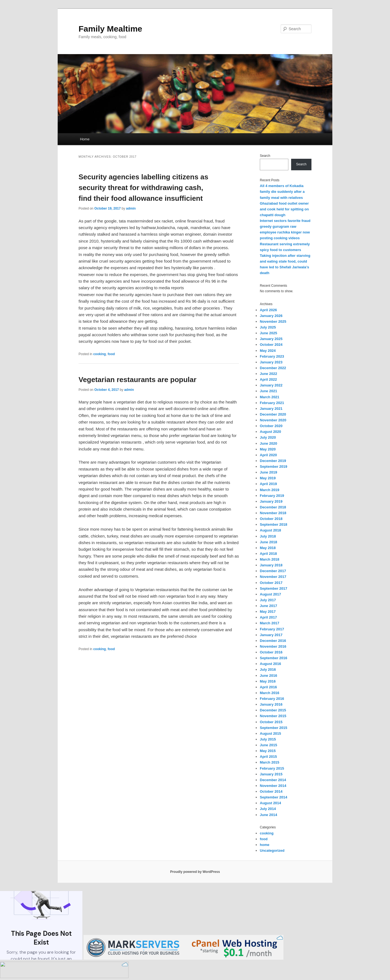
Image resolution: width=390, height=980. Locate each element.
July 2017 (268, 600)
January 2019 (271, 501)
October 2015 (271, 722)
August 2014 (270, 803)
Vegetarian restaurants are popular (137, 379)
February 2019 (272, 496)
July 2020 (268, 437)
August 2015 (270, 733)
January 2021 (271, 409)
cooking (99, 354)
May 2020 (268, 449)
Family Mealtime (110, 28)
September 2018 (273, 524)
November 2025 (273, 321)
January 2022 (271, 385)
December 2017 (273, 571)
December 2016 (273, 641)
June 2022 (268, 374)
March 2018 (269, 559)
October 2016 (271, 652)
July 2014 (268, 809)
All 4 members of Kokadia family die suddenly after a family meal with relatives (282, 191)
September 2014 (273, 797)
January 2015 (271, 774)
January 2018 (271, 565)
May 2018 (268, 548)
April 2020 (268, 455)
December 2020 (273, 414)
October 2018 (271, 519)
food (111, 354)
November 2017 (273, 577)
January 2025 (271, 339)
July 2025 (268, 327)
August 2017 (270, 594)
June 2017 (268, 606)
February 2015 (272, 768)
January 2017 (271, 635)
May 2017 (268, 611)
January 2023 (271, 362)
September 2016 (273, 658)
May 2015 (268, 751)
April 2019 (268, 484)
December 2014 (273, 780)
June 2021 (268, 391)
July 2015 (268, 739)
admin (131, 208)
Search (265, 156)
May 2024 (268, 351)
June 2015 (268, 745)
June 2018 (268, 542)
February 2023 (272, 356)
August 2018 (270, 530)
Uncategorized (272, 850)
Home (85, 139)
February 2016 (272, 699)
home (264, 845)
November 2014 (273, 786)
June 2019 (268, 472)
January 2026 (271, 316)
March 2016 (269, 693)
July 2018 (268, 536)
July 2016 (268, 669)
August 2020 (270, 432)
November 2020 (273, 420)
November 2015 (273, 716)
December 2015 (273, 710)
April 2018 (268, 554)
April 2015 (268, 757)
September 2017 (273, 588)
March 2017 (269, 623)
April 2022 (268, 379)
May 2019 (268, 478)
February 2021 (272, 403)
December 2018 (273, 507)
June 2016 (268, 675)
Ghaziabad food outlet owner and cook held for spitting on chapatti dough (284, 209)
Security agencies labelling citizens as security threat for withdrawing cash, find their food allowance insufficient (143, 187)
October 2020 (271, 426)
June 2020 (268, 443)
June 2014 (268, 815)
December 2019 (273, 461)
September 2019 (273, 466)
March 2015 (269, 762)
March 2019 (269, 490)
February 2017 (272, 629)
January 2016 (271, 704)
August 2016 (270, 664)
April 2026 (268, 310)
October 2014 (271, 791)
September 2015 (273, 728)
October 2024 (271, 345)
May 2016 (268, 681)
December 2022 (273, 368)
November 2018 (273, 513)
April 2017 (268, 617)
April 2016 (268, 687)
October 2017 (271, 583)
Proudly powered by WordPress (195, 872)
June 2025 (268, 333)
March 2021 (269, 397)
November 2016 (273, 646)
